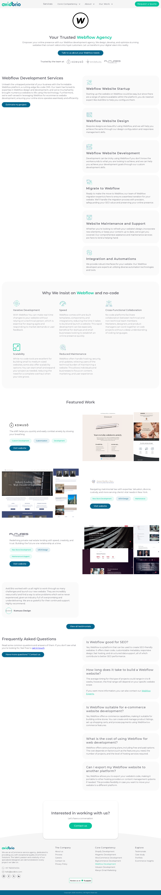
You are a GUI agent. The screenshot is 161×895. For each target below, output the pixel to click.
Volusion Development (105, 867)
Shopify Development (104, 851)
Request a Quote (147, 4)
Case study (140, 855)
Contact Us (60, 861)
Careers (58, 858)
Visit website (19, 448)
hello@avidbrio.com (13, 872)
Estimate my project (16, 104)
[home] (11, 4)
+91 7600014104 (12, 868)
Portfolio (139, 858)
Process (58, 855)
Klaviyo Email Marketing (105, 870)
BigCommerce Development (108, 861)
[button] (68, 4)
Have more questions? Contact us (23, 654)
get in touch (38, 648)
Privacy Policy (61, 864)
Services (48, 4)
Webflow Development (105, 864)
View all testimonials (80, 626)
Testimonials (140, 851)
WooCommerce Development (108, 858)
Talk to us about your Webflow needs (81, 53)
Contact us (80, 825)
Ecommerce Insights (144, 861)
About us (59, 851)
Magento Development (105, 855)
